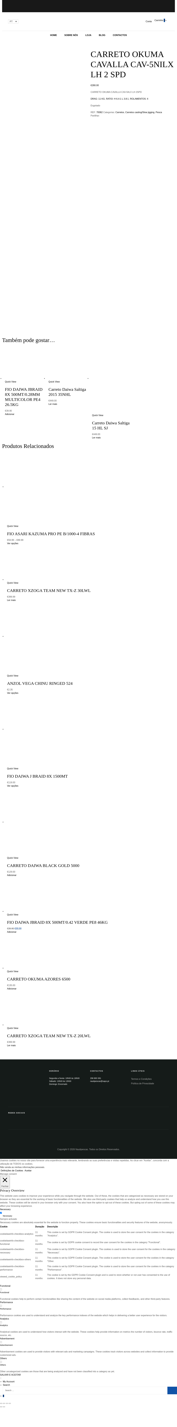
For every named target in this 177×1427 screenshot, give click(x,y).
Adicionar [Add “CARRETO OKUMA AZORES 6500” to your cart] (11, 1008)
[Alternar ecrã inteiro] (7, 1422)
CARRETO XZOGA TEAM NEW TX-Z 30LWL (49, 610)
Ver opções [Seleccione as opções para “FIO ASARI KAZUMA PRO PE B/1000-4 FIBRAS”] (12, 563)
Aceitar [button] (28, 1190)
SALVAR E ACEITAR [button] (10, 1394)
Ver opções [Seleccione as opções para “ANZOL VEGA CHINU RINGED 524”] (12, 712)
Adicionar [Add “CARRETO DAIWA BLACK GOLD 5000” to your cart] (11, 894)
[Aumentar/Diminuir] (10, 1422)
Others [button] (3, 1377)
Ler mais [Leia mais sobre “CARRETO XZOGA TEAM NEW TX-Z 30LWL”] (11, 619)
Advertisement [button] (7, 1358)
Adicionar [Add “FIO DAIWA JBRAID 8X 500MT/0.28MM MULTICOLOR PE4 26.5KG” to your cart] (9, 433)
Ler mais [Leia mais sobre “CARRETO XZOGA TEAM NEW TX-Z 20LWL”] (11, 1065)
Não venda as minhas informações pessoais (22, 1186)
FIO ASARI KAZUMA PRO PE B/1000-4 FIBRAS (51, 553)
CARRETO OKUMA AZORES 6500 (38, 998)
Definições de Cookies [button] (12, 1190)
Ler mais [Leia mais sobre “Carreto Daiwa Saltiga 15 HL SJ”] (96, 457)
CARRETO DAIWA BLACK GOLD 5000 (43, 885)
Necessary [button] (5, 1228)
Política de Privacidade (142, 1103)
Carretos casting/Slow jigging (139, 112)
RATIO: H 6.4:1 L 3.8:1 (117, 99)
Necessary (7, 1235)
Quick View (10, 401)
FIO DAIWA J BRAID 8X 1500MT (37, 795)
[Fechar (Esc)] (1, 1422)
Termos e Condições (141, 1098)
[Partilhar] (4, 1422)
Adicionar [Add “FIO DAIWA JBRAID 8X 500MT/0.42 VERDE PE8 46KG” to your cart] (11, 951)
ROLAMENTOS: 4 (139, 99)
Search (6, 1404)
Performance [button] (6, 1321)
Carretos (119, 112)
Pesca (159, 112)
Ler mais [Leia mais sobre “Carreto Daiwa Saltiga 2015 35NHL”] (52, 423)
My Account (9, 1401)
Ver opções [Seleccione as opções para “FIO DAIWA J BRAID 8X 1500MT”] (12, 805)
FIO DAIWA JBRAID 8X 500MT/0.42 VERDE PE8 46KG (57, 941)
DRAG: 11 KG (98, 99)
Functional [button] (5, 1305)
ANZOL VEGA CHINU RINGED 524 (40, 702)
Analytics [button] (4, 1338)
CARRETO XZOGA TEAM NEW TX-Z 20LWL (49, 1055)
